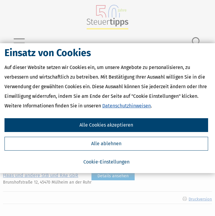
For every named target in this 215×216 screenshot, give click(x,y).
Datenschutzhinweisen (126, 106)
